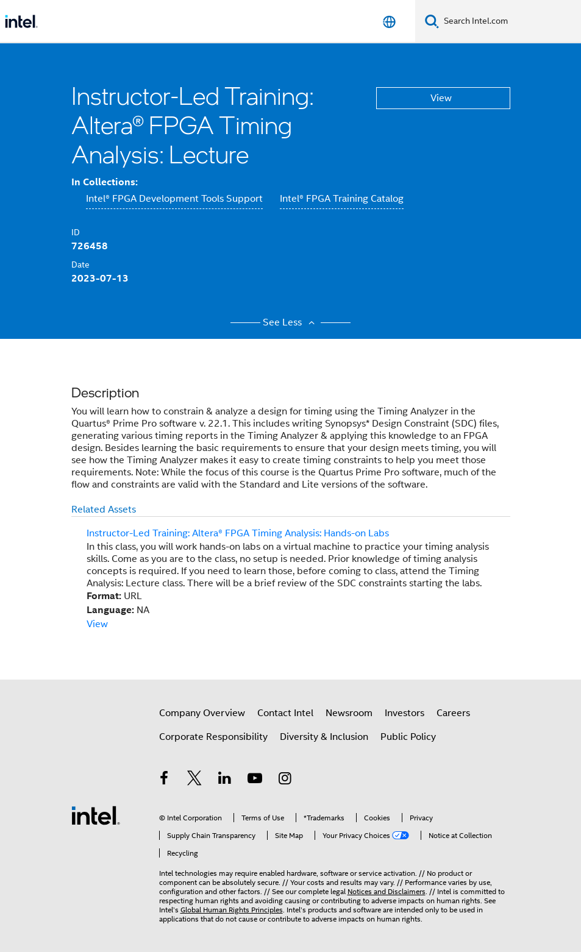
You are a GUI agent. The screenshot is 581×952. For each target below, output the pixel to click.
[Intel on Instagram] (285, 780)
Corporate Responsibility (213, 737)
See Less (290, 322)
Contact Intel (285, 713)
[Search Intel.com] (510, 21)
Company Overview (202, 713)
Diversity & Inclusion (324, 737)
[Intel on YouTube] (254, 780)
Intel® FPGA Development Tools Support (174, 199)
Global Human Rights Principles (231, 909)
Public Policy (408, 737)
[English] (389, 22)
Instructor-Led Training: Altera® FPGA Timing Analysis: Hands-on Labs (238, 533)
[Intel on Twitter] (194, 780)
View (441, 98)
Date (80, 264)
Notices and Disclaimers (387, 891)
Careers (453, 713)
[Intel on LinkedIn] (225, 780)
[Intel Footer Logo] (95, 815)
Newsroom (349, 713)
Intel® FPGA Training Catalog (342, 199)
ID (75, 232)
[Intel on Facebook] (164, 780)
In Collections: (104, 182)
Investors (404, 713)
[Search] (432, 21)
